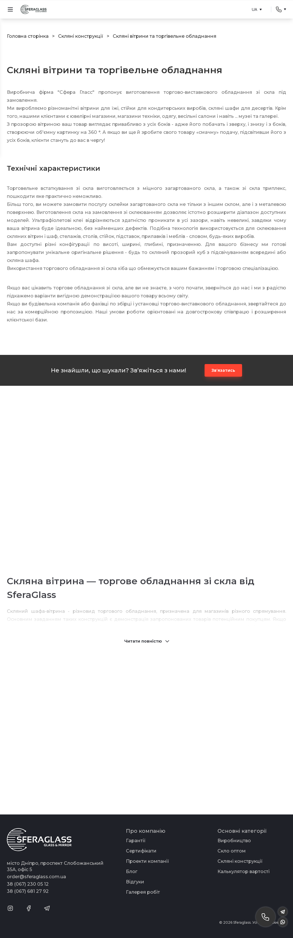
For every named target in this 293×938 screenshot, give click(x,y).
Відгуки (135, 882)
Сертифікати (141, 851)
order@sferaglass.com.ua (36, 876)
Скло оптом (231, 851)
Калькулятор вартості (243, 871)
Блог (131, 871)
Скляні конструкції (240, 861)
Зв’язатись (223, 370)
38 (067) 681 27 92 (28, 891)
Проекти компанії (147, 861)
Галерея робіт (143, 892)
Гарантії (136, 840)
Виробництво (234, 840)
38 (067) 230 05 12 (28, 884)
